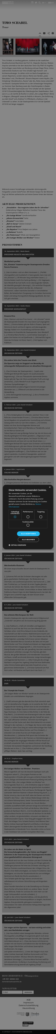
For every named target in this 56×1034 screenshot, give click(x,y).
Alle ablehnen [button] (28, 540)
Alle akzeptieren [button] (28, 534)
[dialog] (28, 517)
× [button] (50, 487)
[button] (17, 545)
